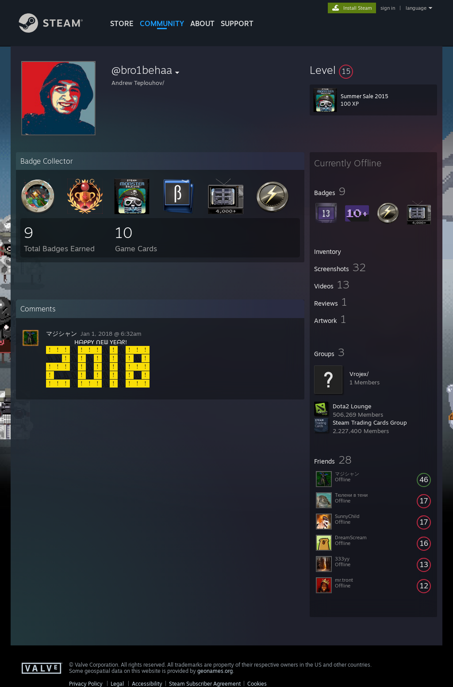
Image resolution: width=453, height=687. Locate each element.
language (416, 8)
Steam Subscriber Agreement (205, 683)
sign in (387, 8)
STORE (122, 23)
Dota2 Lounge (352, 406)
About (202, 23)
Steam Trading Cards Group (370, 422)
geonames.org (215, 671)
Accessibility (147, 683)
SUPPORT (237, 23)
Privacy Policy (86, 683)
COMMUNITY (162, 23)
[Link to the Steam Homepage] (57, 30)
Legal (117, 683)
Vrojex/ (359, 373)
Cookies (257, 683)
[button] (373, 70)
